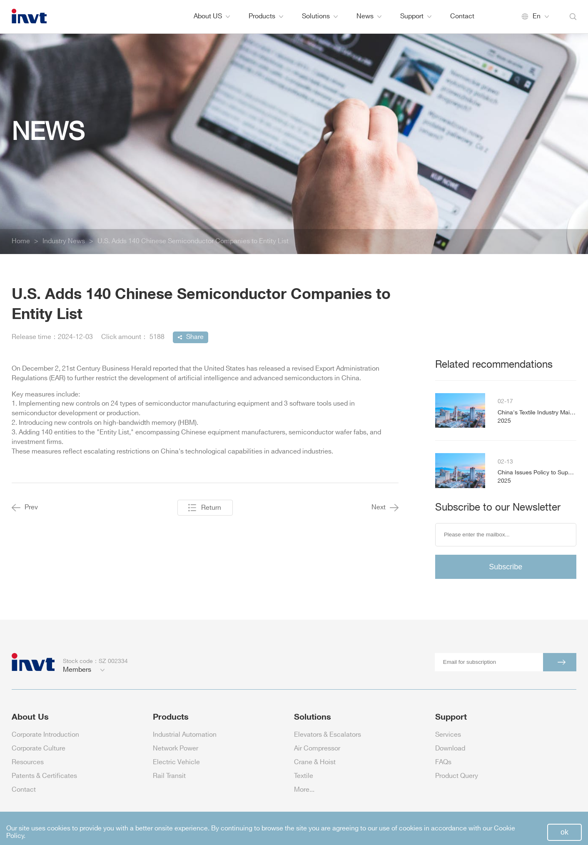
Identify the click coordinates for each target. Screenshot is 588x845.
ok (564, 832)
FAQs (443, 762)
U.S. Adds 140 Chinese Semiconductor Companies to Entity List (193, 241)
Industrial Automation (185, 735)
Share (195, 337)
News (368, 16)
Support (415, 16)
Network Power (175, 748)
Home (21, 241)
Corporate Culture (38, 748)
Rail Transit (169, 776)
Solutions (320, 16)
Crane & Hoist (315, 762)
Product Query (456, 776)
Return (211, 508)
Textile (303, 776)
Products (266, 16)
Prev (25, 507)
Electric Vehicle (176, 762)
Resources (28, 762)
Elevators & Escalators (327, 735)
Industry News (63, 241)
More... (304, 790)
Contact (462, 16)
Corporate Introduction (45, 735)
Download (450, 748)
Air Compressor (317, 748)
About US (212, 16)
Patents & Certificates (44, 776)
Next (385, 507)
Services (448, 735)
